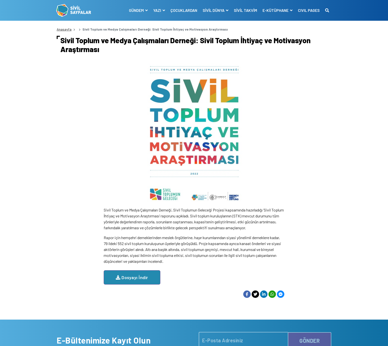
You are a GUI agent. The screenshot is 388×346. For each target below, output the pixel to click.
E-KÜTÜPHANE (249, 294)
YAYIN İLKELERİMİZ (252, 274)
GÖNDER (309, 221)
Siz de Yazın (322, 337)
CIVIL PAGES (308, 10)
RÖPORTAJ (188, 294)
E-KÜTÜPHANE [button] (275, 10)
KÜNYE (243, 281)
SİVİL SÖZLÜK (249, 300)
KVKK (286, 337)
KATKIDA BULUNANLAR (197, 307)
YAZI (183, 274)
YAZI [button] (157, 10)
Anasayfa (64, 29)
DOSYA (185, 281)
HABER (185, 268)
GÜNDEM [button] (136, 10)
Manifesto (302, 337)
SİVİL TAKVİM (245, 10)
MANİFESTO (247, 268)
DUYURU (186, 300)
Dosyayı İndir (179, 130)
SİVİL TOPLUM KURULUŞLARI (260, 287)
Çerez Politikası (266, 337)
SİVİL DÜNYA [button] (213, 10)
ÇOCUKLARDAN (183, 10)
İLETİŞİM (244, 307)
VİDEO (184, 287)
